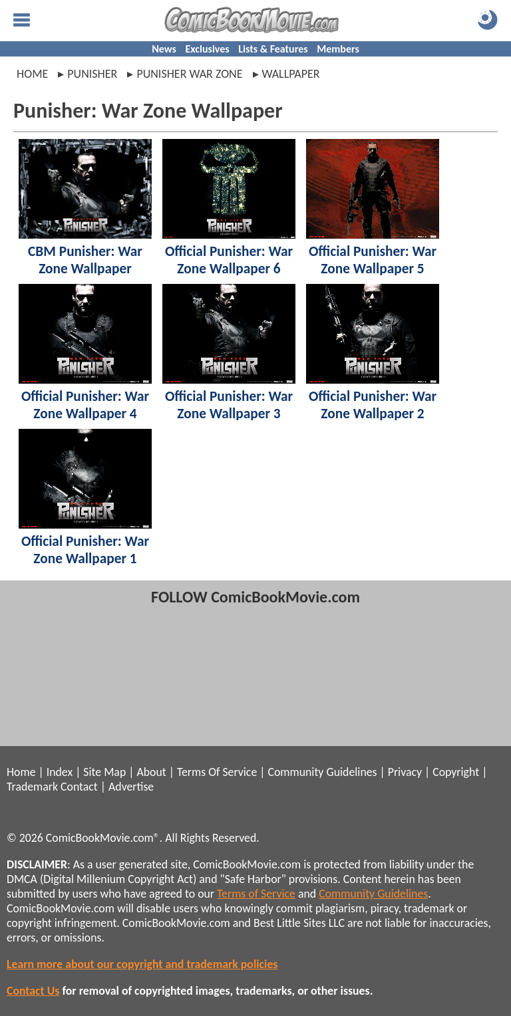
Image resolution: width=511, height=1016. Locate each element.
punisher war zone (189, 73)
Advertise (131, 786)
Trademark (32, 786)
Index (60, 772)
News (164, 49)
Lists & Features (272, 49)
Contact (79, 786)
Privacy (405, 772)
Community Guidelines (322, 772)
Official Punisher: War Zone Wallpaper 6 (229, 260)
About (151, 772)
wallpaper (291, 73)
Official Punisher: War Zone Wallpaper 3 (229, 405)
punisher (92, 73)
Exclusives (208, 49)
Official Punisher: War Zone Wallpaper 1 (85, 550)
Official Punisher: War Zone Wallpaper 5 (372, 260)
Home (32, 73)
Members (338, 49)
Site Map (104, 772)
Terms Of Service (217, 772)
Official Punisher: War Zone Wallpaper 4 (85, 405)
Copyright (455, 772)
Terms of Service (256, 893)
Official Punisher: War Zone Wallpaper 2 (372, 405)
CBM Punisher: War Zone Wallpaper (85, 260)
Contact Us (33, 990)
